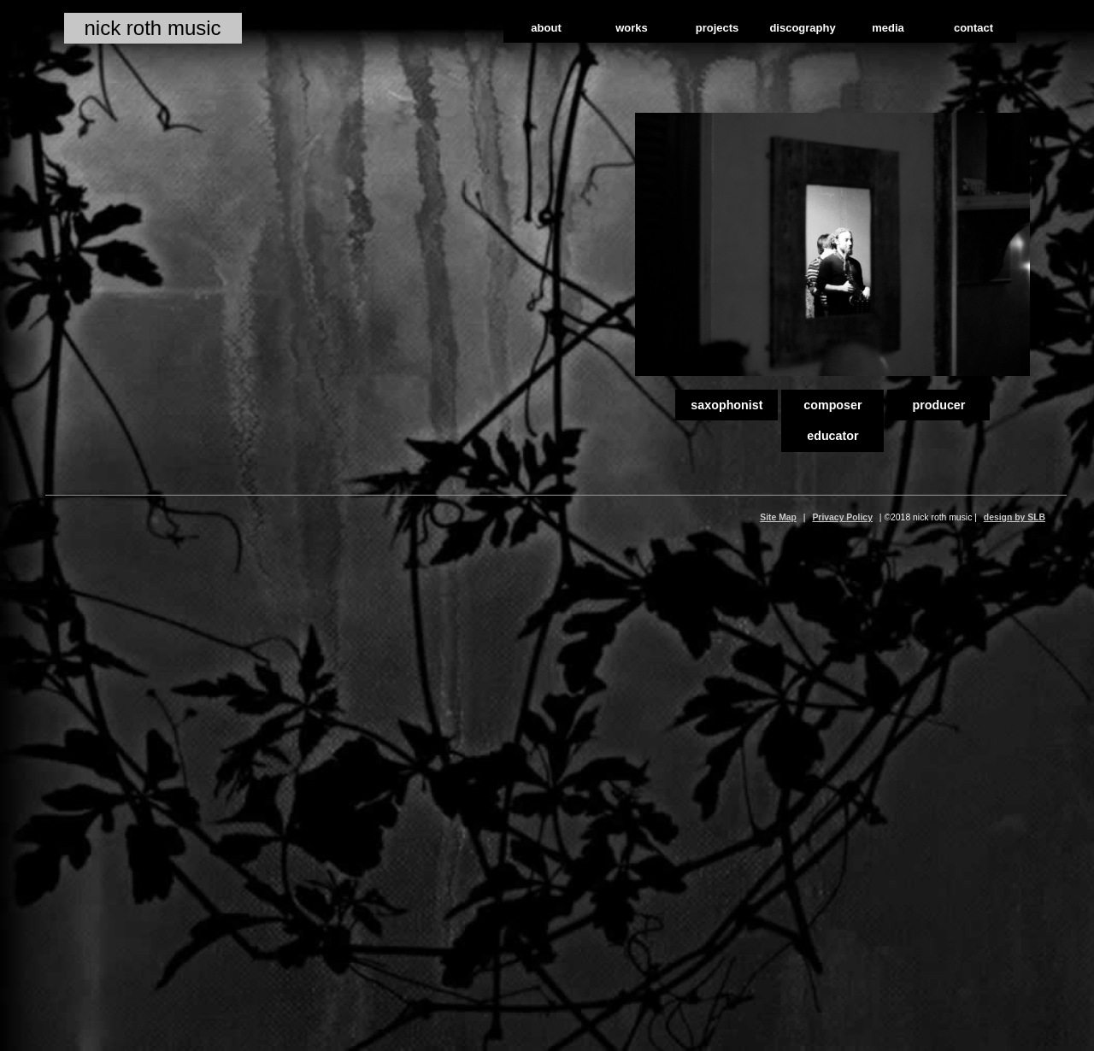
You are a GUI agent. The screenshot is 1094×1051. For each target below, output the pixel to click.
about (546, 27)
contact (973, 27)
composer (832, 405)
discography (802, 27)
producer (938, 405)
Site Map (778, 517)
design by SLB (1014, 517)
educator (832, 436)
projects (717, 27)
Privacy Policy (842, 517)
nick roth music (153, 27)
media (888, 27)
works (631, 27)
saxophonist (726, 405)
